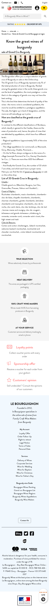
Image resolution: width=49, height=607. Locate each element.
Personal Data (24, 449)
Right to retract (24, 439)
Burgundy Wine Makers (24, 499)
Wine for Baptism (24, 469)
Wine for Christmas (24, 472)
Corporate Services (24, 463)
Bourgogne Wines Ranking (24, 487)
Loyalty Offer (24, 433)
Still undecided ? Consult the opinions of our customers (24, 387)
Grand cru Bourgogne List (24, 490)
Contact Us (24, 520)
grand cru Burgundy (33, 171)
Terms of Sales (24, 445)
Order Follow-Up (25, 436)
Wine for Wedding (24, 466)
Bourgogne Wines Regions (24, 493)
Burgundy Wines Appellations (25, 496)
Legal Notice (24, 442)
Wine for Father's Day (24, 476)
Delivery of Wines (24, 460)
